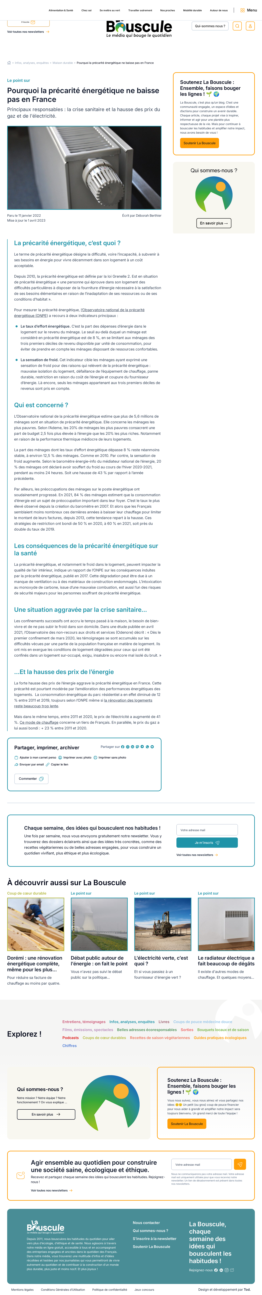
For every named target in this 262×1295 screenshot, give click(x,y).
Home (9, 63)
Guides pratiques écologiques (220, 1038)
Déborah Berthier (148, 215)
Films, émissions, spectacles (87, 1030)
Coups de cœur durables (104, 1038)
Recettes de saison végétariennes (160, 1038)
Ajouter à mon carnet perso (38, 757)
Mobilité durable (174, 47)
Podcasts (70, 1038)
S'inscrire (28, 22)
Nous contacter (146, 1223)
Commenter (28, 779)
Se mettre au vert (79, 47)
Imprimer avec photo (77, 757)
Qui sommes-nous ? (150, 1231)
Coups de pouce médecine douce (202, 1022)
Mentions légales (22, 1289)
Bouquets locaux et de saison (223, 1030)
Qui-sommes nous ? (210, 26)
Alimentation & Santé (23, 47)
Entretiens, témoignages (84, 1022)
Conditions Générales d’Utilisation (63, 1289)
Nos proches (145, 47)
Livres (164, 1022)
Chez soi (53, 47)
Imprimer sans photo (112, 757)
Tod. (247, 1289)
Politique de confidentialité (109, 1289)
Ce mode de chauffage (39, 722)
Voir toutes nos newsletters (26, 31)
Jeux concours (144, 1289)
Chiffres (69, 1046)
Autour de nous (205, 47)
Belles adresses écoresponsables (147, 1030)
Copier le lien (59, 764)
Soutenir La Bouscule (200, 143)
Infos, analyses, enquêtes (32, 62)
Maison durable (63, 62)
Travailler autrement (113, 47)
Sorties (187, 1030)
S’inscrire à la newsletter (154, 1238)
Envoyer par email (32, 764)
